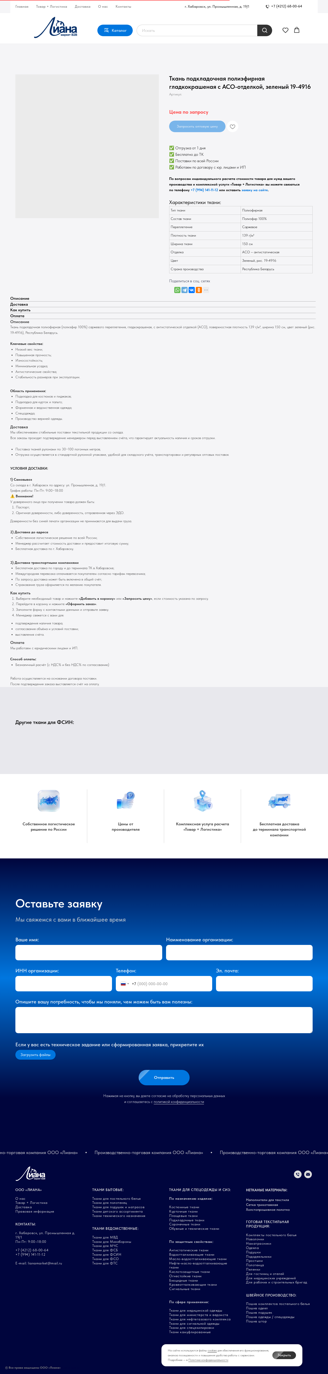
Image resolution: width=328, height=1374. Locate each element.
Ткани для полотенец (109, 1203)
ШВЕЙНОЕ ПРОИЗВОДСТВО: (271, 1295)
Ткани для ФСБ (105, 1250)
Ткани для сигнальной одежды (194, 1323)
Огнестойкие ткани (185, 1276)
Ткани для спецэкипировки (191, 1327)
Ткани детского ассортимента (117, 1211)
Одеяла (252, 1248)
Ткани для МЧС (105, 1246)
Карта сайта (70, 1367)
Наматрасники (258, 1243)
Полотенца (255, 1265)
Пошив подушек (259, 1312)
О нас (103, 6)
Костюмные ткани (184, 1207)
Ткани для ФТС (105, 1263)
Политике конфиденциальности (208, 1360)
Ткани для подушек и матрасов (118, 1207)
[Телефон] (298, 1177)
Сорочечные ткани (184, 1224)
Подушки (253, 1252)
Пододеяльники (259, 1256)
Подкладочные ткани (186, 1220)
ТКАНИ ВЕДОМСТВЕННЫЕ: (115, 1228)
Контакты (123, 6)
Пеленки (253, 1269)
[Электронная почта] (308, 1177)
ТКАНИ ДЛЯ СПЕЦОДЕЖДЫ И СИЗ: (200, 1190)
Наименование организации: (199, 939)
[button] (285, 30)
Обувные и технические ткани (194, 1228)
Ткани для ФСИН (106, 1254)
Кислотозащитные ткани (189, 1272)
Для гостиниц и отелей (265, 1274)
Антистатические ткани (189, 1250)
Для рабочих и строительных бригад (276, 1282)
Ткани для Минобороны (111, 1242)
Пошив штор (256, 1321)
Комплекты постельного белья (271, 1235)
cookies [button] (212, 1350)
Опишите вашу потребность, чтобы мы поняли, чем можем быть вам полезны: (103, 1002)
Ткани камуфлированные (190, 1332)
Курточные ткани (183, 1211)
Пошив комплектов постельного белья (278, 1304)
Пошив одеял (257, 1308)
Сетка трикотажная (262, 1205)
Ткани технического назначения (119, 1216)
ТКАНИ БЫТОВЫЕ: (108, 1190)
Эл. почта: (227, 970)
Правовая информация (34, 1211)
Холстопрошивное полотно (268, 1209)
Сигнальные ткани (184, 1289)
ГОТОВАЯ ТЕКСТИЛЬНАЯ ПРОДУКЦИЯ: (267, 1224)
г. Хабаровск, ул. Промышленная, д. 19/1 (217, 6)
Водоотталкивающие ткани (191, 1254)
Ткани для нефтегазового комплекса (200, 1319)
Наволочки (255, 1239)
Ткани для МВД (105, 1237)
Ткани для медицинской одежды (195, 1310)
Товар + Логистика (51, 6)
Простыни (254, 1261)
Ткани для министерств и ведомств (198, 1315)
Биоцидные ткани (183, 1280)
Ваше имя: (27, 939)
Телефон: (126, 970)
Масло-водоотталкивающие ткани (198, 1259)
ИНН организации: (37, 970)
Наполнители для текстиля (267, 1200)
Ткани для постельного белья (116, 1198)
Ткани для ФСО (105, 1259)
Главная (21, 6)
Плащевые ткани (183, 1216)
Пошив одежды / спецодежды (270, 1317)
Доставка (82, 6)
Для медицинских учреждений (271, 1278)
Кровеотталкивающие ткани (193, 1284)
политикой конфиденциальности (179, 1101)
